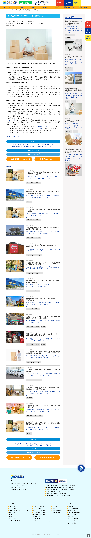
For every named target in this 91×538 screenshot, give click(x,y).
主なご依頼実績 (57, 510)
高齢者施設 (29, 397)
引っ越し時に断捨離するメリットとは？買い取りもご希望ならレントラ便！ (33, 145)
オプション (12, 513)
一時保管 (37, 326)
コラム (54, 508)
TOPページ (12, 506)
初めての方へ (83, 7)
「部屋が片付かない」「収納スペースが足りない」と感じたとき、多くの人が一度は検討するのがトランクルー (43, 214)
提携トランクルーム (38, 519)
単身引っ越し (39, 273)
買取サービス (36, 517)
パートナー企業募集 (73, 515)
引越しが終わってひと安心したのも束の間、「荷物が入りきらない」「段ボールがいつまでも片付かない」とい (42, 177)
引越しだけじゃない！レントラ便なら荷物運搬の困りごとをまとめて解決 (33, 443)
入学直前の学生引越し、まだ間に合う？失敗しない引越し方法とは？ (33, 445)
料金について (6, 7)
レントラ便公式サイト (12, 136)
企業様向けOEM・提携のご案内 (41, 521)
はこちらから (19, 159)
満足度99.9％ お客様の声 (33, 154)
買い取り (74, 101)
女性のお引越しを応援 (39, 508)
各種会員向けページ (69, 7)
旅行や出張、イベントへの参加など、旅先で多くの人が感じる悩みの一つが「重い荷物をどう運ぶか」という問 (43, 339)
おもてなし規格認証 (73, 519)
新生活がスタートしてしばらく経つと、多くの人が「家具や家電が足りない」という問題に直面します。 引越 (43, 196)
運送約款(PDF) (72, 510)
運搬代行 (38, 182)
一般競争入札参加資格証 (74, 513)
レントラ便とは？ (20, 7)
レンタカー (38, 255)
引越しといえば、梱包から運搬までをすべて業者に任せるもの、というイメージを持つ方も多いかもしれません (43, 267)
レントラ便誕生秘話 (73, 508)
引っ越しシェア (68, 70)
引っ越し (29, 433)
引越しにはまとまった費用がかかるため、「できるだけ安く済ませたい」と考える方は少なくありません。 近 (43, 428)
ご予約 (10, 517)
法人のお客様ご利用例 (39, 513)
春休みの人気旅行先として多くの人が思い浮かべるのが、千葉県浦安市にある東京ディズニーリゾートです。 (43, 321)
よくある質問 (45, 7)
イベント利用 (30, 237)
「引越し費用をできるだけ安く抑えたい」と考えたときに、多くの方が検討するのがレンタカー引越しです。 (43, 250)
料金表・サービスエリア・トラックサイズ (20, 510)
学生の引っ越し (38, 415)
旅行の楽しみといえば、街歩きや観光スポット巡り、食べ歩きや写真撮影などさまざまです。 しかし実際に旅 (43, 303)
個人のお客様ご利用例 (39, 510)
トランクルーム (30, 182)
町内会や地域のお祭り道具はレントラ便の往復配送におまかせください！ (33, 146)
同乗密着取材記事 (57, 513)
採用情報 (70, 517)
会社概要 (70, 506)
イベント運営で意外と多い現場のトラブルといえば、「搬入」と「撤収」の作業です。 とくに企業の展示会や (42, 232)
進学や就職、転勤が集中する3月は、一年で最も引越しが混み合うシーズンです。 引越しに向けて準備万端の (43, 356)
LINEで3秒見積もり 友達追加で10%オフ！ (25, 3)
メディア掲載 (71, 521)
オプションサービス (69, 34)
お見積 (10, 515)
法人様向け (37, 237)
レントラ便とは (13, 508)
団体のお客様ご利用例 (39, 515)
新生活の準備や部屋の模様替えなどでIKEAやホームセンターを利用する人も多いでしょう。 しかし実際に (43, 285)
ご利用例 (32, 7)
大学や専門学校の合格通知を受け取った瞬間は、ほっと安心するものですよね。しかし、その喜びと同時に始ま (43, 410)
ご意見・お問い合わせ (14, 521)
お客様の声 (56, 7)
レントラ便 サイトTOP (33, 150)
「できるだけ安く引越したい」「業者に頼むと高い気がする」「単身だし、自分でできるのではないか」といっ (43, 374)
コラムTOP (33, 141)
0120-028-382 (44, 3)
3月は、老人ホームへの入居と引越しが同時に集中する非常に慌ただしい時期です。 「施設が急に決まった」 (43, 392)
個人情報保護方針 (72, 523)
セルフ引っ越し (30, 255)
